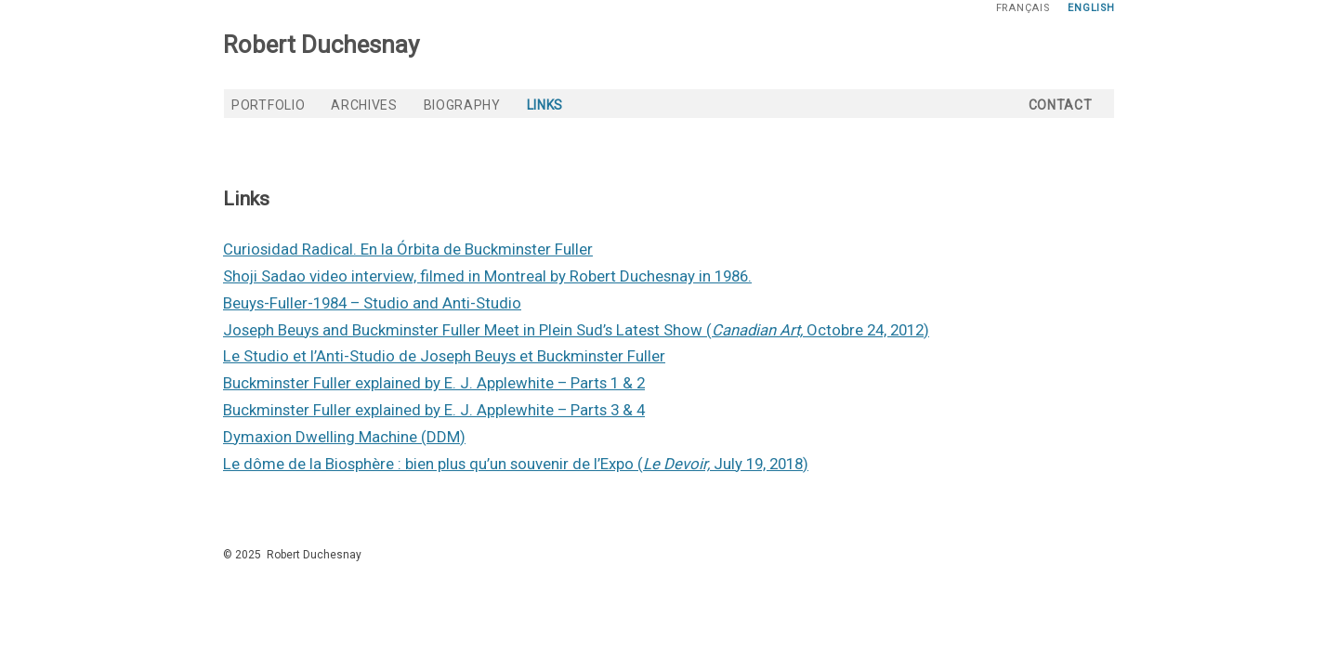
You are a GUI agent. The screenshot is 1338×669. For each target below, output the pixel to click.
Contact (1061, 105)
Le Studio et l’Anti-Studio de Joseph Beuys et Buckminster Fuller (444, 356)
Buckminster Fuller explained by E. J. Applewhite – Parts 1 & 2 (434, 383)
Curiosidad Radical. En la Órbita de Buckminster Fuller (408, 249)
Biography (462, 105)
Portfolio (268, 105)
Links (545, 105)
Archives (364, 105)
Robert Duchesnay (321, 45)
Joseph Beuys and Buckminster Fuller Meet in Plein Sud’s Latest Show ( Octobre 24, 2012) (576, 330)
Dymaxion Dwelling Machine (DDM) (344, 436)
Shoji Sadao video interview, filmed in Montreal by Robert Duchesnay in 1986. (487, 276)
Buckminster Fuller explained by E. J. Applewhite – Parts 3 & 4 (434, 409)
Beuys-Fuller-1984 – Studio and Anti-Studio (372, 303)
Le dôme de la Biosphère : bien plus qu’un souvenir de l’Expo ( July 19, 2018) (515, 463)
